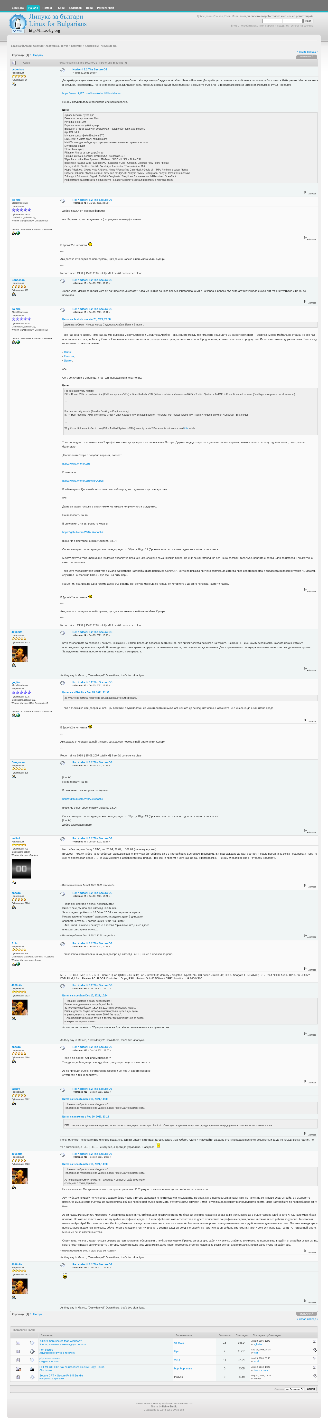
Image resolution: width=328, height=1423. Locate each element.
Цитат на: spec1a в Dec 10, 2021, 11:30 (85, 1099)
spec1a (16, 892)
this (186, 428)
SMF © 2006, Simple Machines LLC (176, 1403)
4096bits (17, 631)
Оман (67, 352)
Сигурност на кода (48, 1361)
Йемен (68, 360)
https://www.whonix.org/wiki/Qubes (82, 480)
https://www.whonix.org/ (76, 463)
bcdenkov (18, 69)
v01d (177, 1359)
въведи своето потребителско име (263, 16)
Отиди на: (279, 1389)
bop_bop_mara (183, 1368)
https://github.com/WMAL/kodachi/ (82, 532)
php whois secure (49, 1358)
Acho (15, 943)
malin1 (16, 838)
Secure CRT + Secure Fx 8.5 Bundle (61, 1375)
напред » (312, 51)
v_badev (258, 1344)
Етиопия (69, 356)
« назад (301, 51)
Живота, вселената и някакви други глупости (62, 1344)
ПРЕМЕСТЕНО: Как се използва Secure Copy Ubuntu (72, 1367)
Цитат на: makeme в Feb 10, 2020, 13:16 (85, 1116)
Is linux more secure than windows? (60, 1340)
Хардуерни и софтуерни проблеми (57, 1353)
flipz (176, 1351)
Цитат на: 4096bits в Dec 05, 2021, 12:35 (85, 692)
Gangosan (18, 279)
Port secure (46, 1349)
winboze (179, 1342)
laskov (16, 1088)
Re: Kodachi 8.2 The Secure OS (92, 199)
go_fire (16, 199)
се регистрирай (302, 16)
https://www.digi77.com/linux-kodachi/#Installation (91, 93)
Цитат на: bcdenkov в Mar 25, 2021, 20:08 (86, 319)
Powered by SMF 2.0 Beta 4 (148, 1403)
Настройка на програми (51, 1378)
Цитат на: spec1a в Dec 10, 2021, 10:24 (85, 995)
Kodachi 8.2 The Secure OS (90, 69)
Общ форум (45, 1370)
